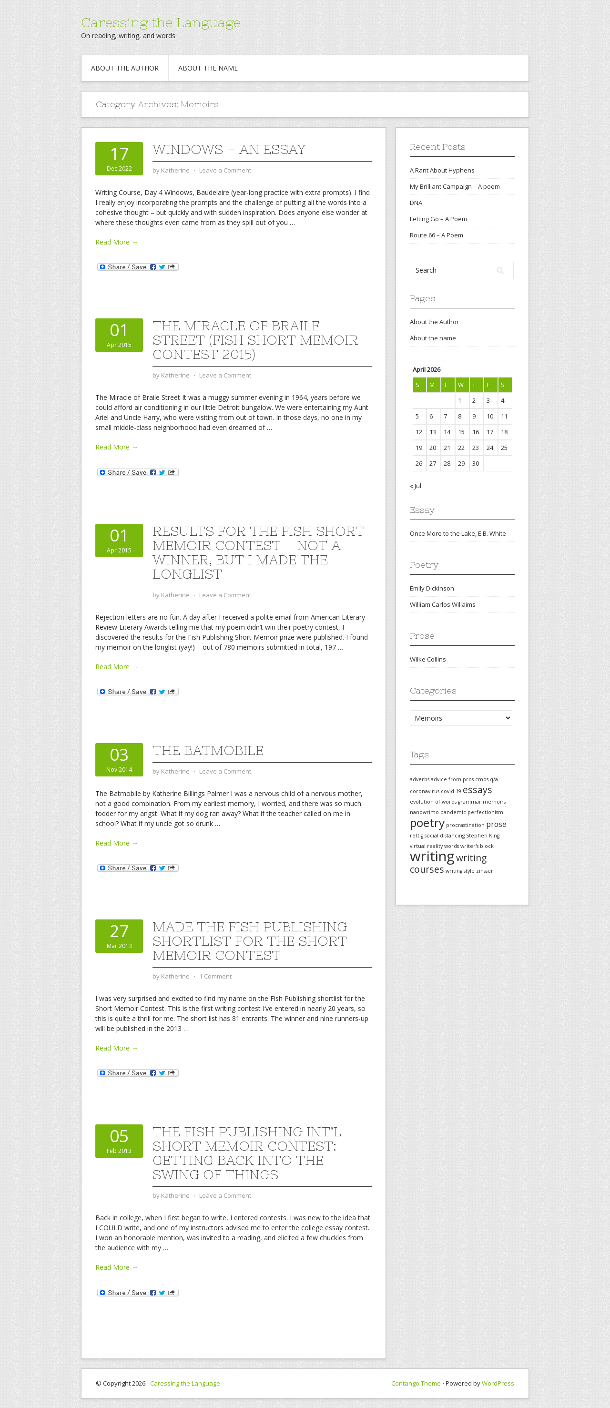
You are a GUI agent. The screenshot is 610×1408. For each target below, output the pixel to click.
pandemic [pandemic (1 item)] (453, 812)
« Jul (415, 485)
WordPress (498, 1383)
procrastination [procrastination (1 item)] (465, 825)
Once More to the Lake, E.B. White (458, 533)
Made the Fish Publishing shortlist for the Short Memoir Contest (249, 941)
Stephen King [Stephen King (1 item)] (482, 835)
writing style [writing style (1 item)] (460, 870)
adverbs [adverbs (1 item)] (419, 779)
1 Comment (215, 976)
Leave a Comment (225, 170)
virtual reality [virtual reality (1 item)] (426, 846)
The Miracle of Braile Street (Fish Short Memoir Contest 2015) (255, 340)
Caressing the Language (161, 22)
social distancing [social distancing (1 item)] (445, 835)
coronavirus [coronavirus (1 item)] (424, 791)
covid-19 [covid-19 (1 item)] (451, 791)
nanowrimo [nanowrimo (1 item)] (424, 812)
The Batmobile (208, 750)
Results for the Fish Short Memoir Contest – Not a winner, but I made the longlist (258, 552)
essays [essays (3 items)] (477, 789)
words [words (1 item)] (451, 846)
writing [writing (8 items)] (432, 856)
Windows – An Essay (228, 149)
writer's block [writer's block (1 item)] (477, 846)
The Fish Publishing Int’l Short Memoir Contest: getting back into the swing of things (246, 1153)
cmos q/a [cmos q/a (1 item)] (486, 779)
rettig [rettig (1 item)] (416, 835)
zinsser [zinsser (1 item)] (484, 870)
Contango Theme (416, 1383)
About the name (208, 67)
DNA (416, 202)
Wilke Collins (428, 659)
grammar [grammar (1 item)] (469, 801)
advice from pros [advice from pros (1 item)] (452, 779)
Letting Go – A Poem (438, 218)
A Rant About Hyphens (442, 170)
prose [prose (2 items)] (496, 824)
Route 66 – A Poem (436, 235)
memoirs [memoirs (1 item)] (494, 801)
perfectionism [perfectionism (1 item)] (485, 812)
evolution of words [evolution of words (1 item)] (433, 801)
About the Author (125, 67)
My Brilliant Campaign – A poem (455, 186)
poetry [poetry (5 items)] (427, 822)
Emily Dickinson (432, 588)
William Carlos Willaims (443, 604)
